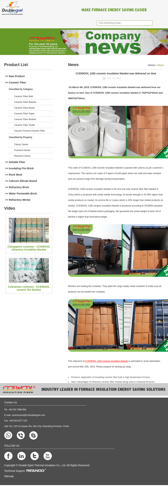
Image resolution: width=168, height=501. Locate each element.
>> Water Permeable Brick (21, 193)
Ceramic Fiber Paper (24, 113)
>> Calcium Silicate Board (21, 180)
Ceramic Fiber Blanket (25, 102)
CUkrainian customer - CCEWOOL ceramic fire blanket (29, 288)
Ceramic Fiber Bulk (23, 96)
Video (9, 208)
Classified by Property (20, 137)
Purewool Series (22, 150)
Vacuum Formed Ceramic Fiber (29, 131)
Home (151, 65)
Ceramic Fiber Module (25, 119)
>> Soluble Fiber (15, 162)
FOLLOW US (11, 445)
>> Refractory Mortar (18, 199)
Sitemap (9, 476)
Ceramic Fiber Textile (24, 125)
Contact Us (10, 402)
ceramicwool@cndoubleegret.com (28, 415)
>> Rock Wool (13, 174)
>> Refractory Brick (17, 187)
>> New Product (15, 76)
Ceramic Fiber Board (24, 108)
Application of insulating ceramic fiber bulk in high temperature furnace (115, 377)
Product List (16, 64)
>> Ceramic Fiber (15, 82)
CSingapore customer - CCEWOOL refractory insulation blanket (29, 248)
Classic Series (21, 144)
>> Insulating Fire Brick (19, 168)
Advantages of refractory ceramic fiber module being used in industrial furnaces (116, 382)
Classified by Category (21, 89)
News (73, 64)
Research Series (22, 156)
